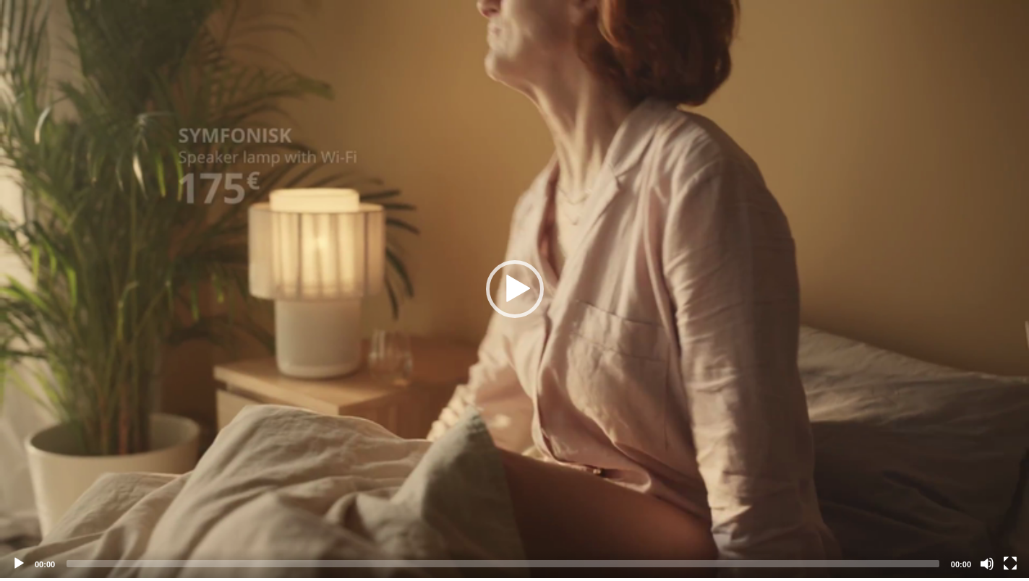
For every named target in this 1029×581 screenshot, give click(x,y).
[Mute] (987, 563)
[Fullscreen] (1010, 563)
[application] (514, 289)
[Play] (19, 563)
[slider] (503, 563)
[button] (515, 289)
